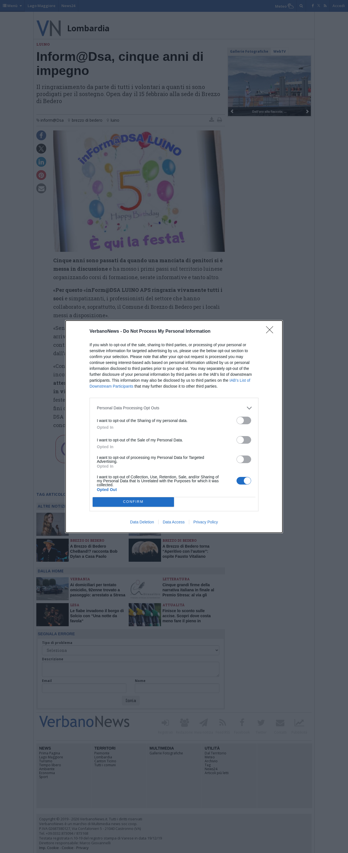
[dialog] (174, 427)
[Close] (271, 331)
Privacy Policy (205, 522)
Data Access (174, 522)
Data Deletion (142, 522)
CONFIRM (133, 502)
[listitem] (174, 408)
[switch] (244, 420)
